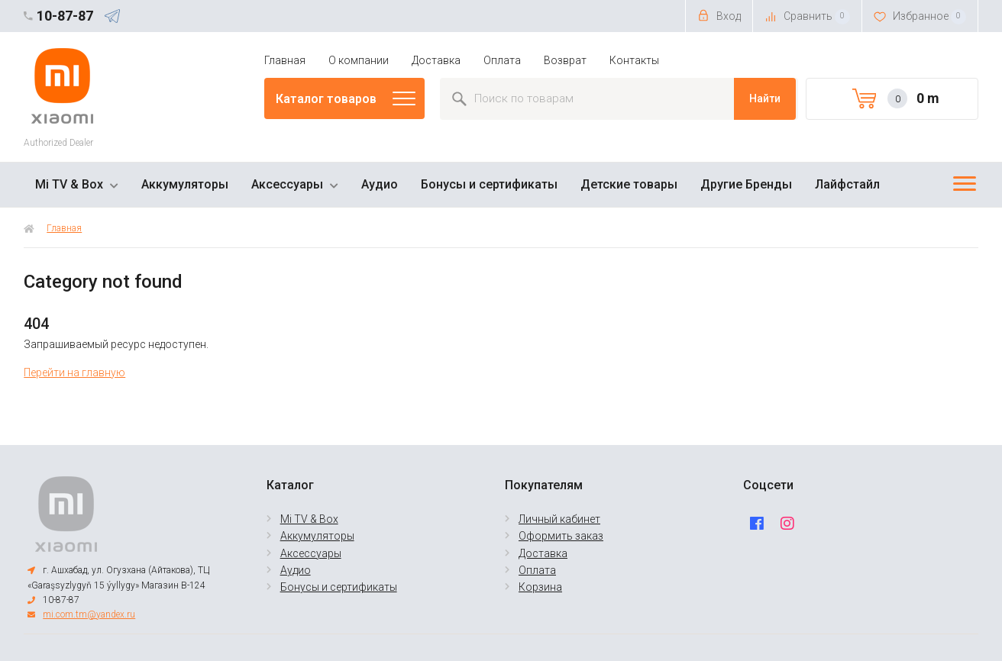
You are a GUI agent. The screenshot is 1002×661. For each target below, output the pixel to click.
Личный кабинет (559, 519)
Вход (719, 15)
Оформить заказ (561, 536)
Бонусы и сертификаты (489, 184)
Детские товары (628, 184)
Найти (765, 98)
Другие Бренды (746, 184)
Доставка (436, 60)
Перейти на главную (74, 372)
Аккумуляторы (184, 184)
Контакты (634, 60)
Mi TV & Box (69, 184)
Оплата (502, 60)
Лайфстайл (847, 184)
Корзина (540, 587)
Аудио (379, 184)
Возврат (565, 60)
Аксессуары (287, 184)
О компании (358, 60)
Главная (284, 60)
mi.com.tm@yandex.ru (89, 614)
